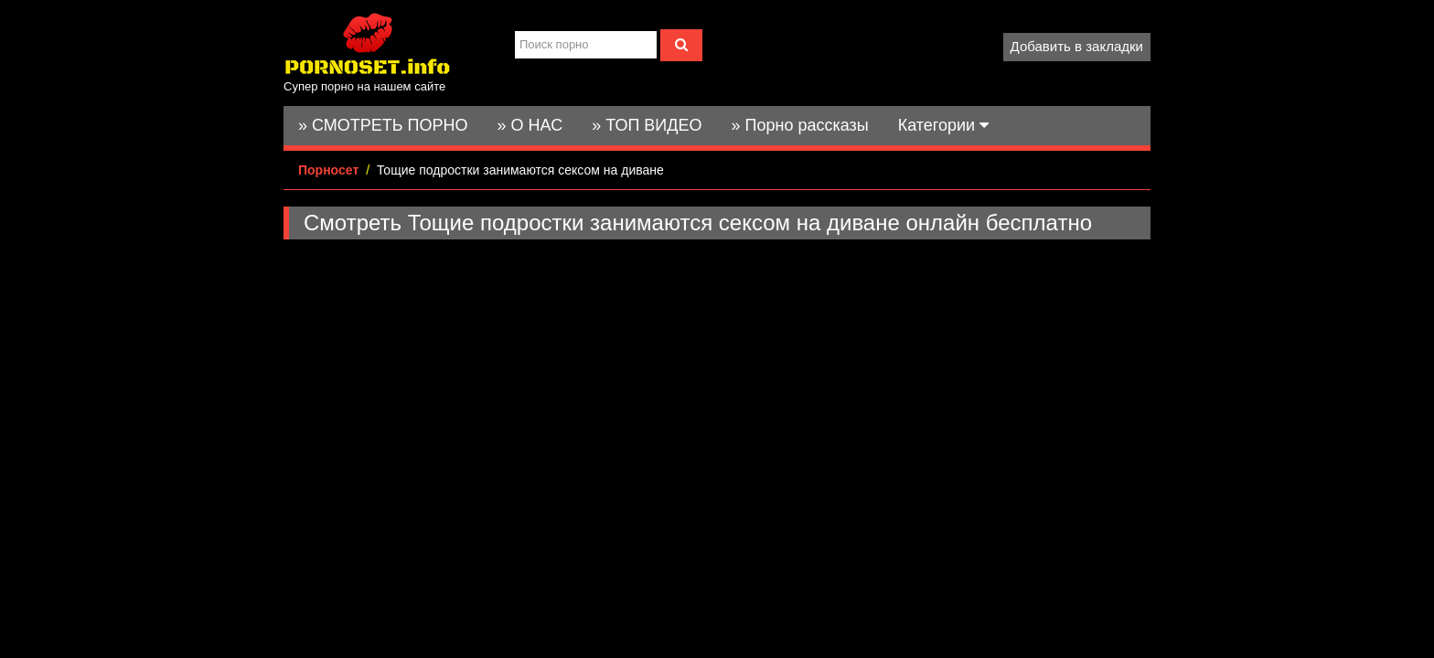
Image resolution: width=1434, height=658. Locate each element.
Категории (943, 125)
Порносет (328, 170)
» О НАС (530, 125)
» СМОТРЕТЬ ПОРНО (383, 125)
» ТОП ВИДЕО (646, 125)
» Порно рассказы (799, 125)
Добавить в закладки (1077, 46)
